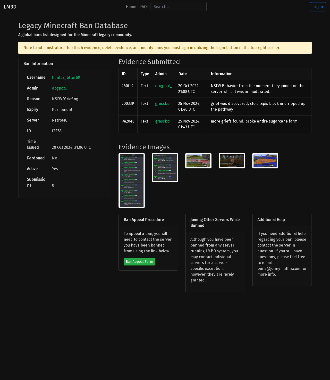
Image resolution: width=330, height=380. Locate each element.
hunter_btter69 (66, 77)
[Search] (179, 6)
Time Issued (33, 144)
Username (36, 77)
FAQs (144, 6)
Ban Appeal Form (139, 262)
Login (318, 6)
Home (131, 6)
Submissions (36, 182)
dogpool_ (60, 88)
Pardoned (36, 158)
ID (29, 131)
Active (32, 168)
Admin (32, 88)
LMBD (10, 7)
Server (33, 120)
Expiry (32, 109)
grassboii (163, 103)
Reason (33, 99)
